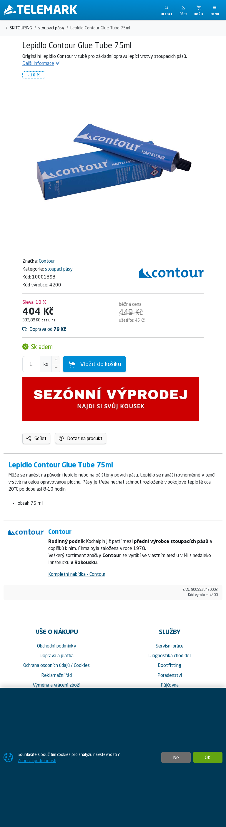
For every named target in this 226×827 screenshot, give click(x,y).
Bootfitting (169, 665)
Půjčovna (170, 685)
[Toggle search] (166, 9)
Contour (47, 261)
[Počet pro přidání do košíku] (31, 364)
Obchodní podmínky (56, 646)
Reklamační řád (56, 675)
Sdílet (36, 438)
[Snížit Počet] (55, 368)
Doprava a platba (56, 655)
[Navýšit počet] (55, 360)
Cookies (82, 665)
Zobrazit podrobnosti (37, 760)
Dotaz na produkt (80, 438)
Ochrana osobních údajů (46, 665)
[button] (183, 9)
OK (208, 757)
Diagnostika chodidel (169, 655)
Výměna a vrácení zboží (56, 685)
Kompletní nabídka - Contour (76, 574)
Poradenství (169, 675)
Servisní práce (170, 646)
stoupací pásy (59, 269)
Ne (176, 757)
